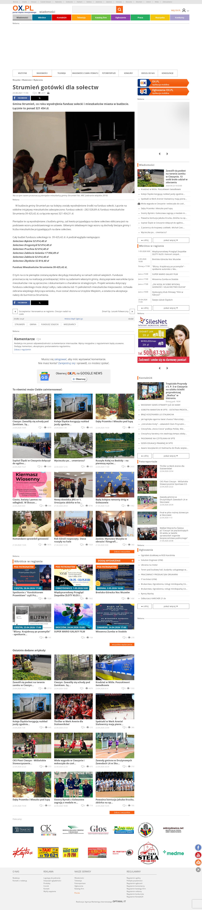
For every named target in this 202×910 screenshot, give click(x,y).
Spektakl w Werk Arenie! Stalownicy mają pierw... (164, 198)
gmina (33, 324)
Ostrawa (119, 2)
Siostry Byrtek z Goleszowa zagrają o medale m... (164, 213)
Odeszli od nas (148, 73)
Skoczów (129, 2)
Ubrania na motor (149, 565)
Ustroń (148, 2)
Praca (140, 17)
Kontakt (46, 888)
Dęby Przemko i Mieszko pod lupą (157, 208)
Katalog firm (101, 17)
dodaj (109, 560)
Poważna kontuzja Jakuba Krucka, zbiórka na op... (164, 218)
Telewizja (81, 17)
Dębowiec (58, 2)
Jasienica (99, 2)
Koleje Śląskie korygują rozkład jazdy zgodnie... (163, 194)
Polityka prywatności (135, 880)
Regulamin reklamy (134, 891)
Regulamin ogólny (134, 878)
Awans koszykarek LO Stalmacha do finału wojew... (164, 448)
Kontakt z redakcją (20, 880)
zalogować (60, 359)
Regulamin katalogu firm (136, 888)
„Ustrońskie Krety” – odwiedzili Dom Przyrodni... (163, 424)
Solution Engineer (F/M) (152, 560)
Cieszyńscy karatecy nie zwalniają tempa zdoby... (164, 433)
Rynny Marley (147, 593)
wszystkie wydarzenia (122, 644)
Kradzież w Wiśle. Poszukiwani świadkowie (161, 189)
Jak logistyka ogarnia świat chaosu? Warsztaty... (163, 419)
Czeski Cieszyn (46, 2)
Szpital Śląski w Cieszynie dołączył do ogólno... (162, 222)
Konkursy (179, 17)
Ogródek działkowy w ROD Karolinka (158, 555)
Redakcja (16, 878)
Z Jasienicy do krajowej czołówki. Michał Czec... (163, 227)
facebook (20, 98)
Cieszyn (33, 2)
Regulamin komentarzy (136, 886)
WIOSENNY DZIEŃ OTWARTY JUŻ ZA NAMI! (160, 405)
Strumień (139, 2)
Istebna (88, 2)
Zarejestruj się (66, 363)
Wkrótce (42, 17)
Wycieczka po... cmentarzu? (154, 232)
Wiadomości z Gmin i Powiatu (85, 73)
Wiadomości (22, 17)
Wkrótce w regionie (28, 561)
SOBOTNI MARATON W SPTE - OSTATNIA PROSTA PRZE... (164, 409)
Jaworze (109, 2)
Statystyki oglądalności (52, 880)
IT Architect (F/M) (149, 579)
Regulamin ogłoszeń (134, 883)
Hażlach (79, 2)
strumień (20, 324)
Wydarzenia (38, 80)
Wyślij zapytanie (49, 891)
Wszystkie (22, 73)
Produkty (46, 883)
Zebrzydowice (167, 2)
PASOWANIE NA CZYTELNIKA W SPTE (158, 438)
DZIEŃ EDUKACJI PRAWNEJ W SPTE (157, 443)
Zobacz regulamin (22, 349)
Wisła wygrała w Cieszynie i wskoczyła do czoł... (163, 203)
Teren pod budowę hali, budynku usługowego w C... (163, 569)
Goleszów (69, 2)
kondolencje (167, 73)
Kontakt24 (61, 17)
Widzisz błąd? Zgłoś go (74, 318)
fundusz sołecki (50, 324)
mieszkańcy (70, 324)
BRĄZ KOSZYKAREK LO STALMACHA (157, 414)
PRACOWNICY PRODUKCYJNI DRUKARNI (159, 574)
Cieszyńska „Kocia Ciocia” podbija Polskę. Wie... (163, 428)
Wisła (157, 2)
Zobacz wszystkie (122, 551)
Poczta (77, 893)
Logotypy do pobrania (51, 878)
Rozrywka (160, 17)
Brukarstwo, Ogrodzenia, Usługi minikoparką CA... (164, 584)
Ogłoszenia (120, 17)
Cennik (46, 886)
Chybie (24, 2)
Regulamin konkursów (135, 894)
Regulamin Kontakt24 (135, 896)
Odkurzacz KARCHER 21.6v (153, 598)
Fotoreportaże (109, 73)
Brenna (15, 2)
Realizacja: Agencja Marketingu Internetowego (101, 901)
